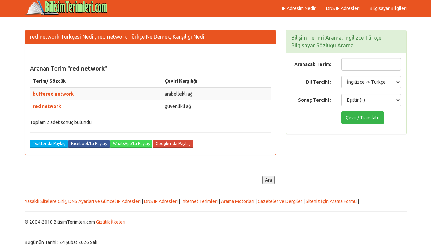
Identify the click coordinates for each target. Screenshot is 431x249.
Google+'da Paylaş (173, 143)
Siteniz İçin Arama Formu (331, 201)
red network (47, 106)
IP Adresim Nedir (299, 8)
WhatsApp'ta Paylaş (131, 143)
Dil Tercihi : (318, 82)
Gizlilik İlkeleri (110, 222)
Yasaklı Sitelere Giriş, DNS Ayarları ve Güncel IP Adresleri (83, 201)
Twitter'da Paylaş (49, 143)
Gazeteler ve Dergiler (280, 201)
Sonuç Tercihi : (314, 100)
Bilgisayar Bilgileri (388, 8)
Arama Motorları (237, 201)
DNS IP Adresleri (343, 8)
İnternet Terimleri (199, 201)
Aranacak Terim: (312, 64)
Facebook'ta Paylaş (89, 143)
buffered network (53, 94)
